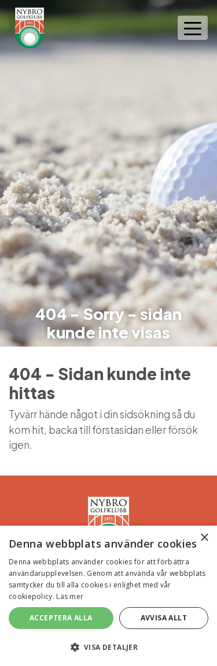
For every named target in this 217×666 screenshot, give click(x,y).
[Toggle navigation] (193, 28)
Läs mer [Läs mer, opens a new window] (69, 596)
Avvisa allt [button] (164, 618)
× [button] (204, 538)
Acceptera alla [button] (61, 618)
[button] (108, 647)
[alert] (108, 596)
